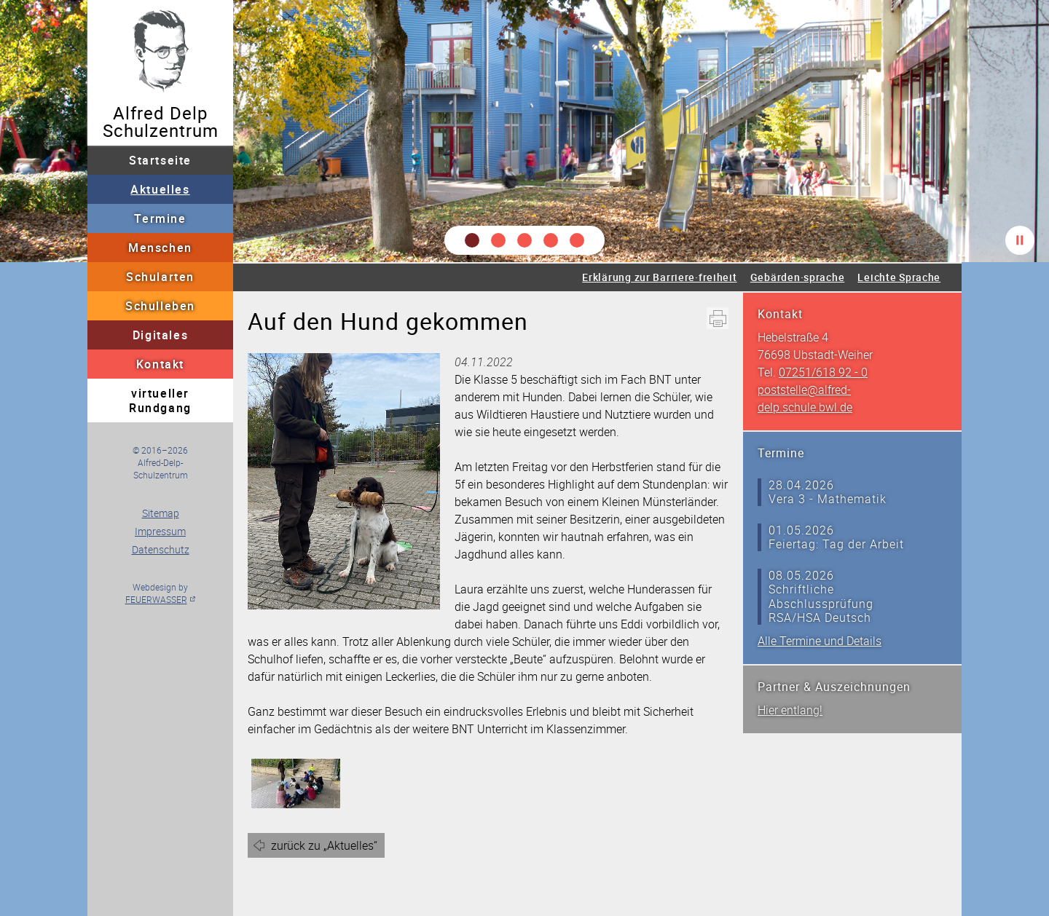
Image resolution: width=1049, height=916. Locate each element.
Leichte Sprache (898, 277)
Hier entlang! (790, 710)
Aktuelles (159, 189)
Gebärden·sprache (797, 277)
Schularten (160, 277)
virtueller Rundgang (160, 400)
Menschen (160, 248)
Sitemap (160, 513)
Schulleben (160, 306)
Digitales (160, 335)
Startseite (160, 160)
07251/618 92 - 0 (823, 372)
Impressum (160, 531)
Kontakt (160, 364)
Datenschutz (160, 549)
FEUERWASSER (156, 599)
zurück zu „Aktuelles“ (324, 845)
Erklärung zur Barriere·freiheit (659, 277)
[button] (472, 240)
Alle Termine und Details (819, 641)
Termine (160, 218)
